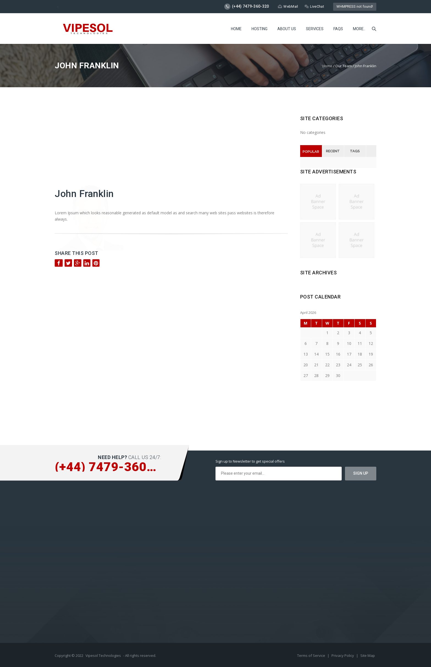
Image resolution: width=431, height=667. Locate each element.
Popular (311, 152)
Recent (333, 151)
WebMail (288, 6)
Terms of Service (311, 655)
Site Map (367, 655)
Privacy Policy (343, 655)
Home (236, 29)
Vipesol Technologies (103, 655)
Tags (355, 151)
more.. (359, 29)
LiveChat (314, 6)
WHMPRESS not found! (354, 6)
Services (315, 29)
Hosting (259, 29)
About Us (286, 29)
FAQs (338, 29)
